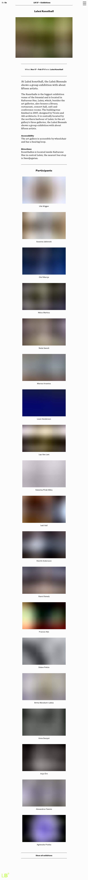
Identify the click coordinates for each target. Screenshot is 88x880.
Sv (3, 3)
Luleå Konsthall (56, 69)
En (6, 3)
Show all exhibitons (44, 855)
